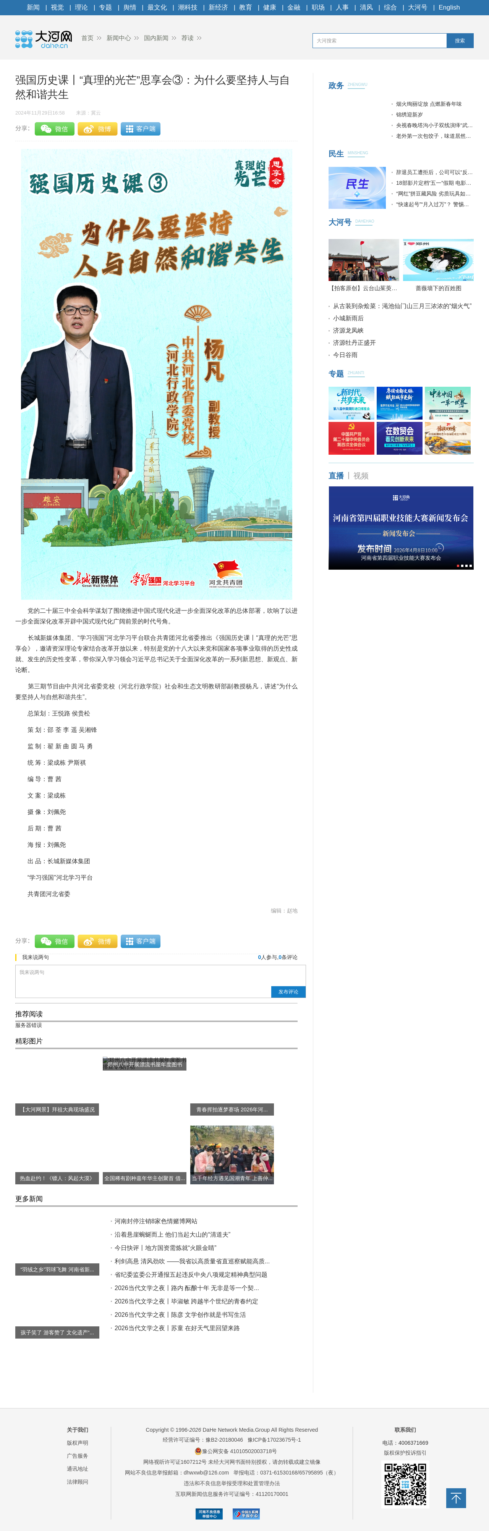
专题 (105, 7)
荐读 (187, 38)
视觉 (57, 7)
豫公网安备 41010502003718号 (235, 1451)
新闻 (33, 7)
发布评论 (288, 992)
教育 (245, 7)
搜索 (460, 41)
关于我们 (77, 1430)
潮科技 (188, 7)
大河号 (417, 7)
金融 (293, 7)
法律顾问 (77, 1482)
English (449, 7)
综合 (390, 7)
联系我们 (405, 1430)
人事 (342, 7)
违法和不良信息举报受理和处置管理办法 (232, 1483)
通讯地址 (77, 1469)
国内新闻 (156, 38)
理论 (81, 7)
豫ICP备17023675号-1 (274, 1440)
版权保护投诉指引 (405, 1453)
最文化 (157, 7)
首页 (87, 38)
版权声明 (77, 1443)
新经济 (218, 7)
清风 (366, 7)
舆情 (129, 7)
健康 (269, 7)
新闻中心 (119, 38)
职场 (318, 7)
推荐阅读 (29, 1014)
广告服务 (77, 1456)
